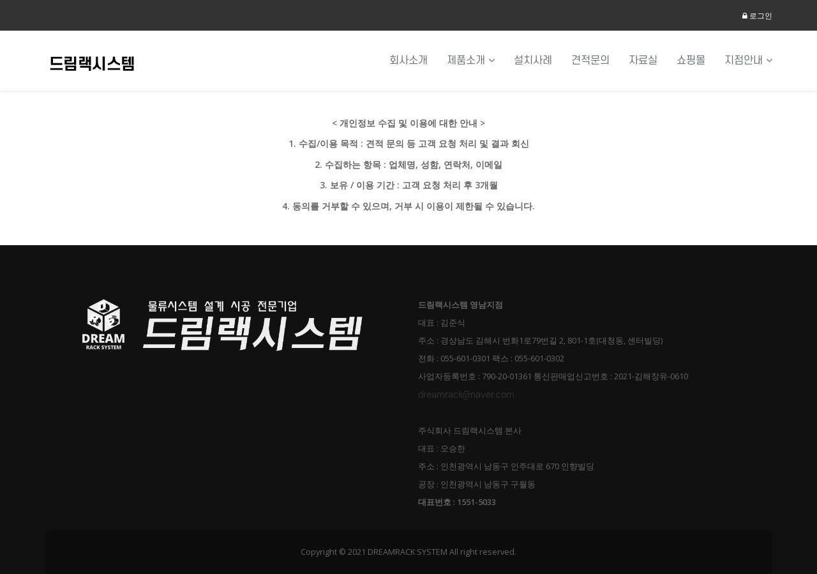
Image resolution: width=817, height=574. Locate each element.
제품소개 (471, 60)
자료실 (643, 60)
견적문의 (590, 60)
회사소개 (408, 60)
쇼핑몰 (691, 60)
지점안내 (748, 60)
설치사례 (533, 60)
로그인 (757, 15)
